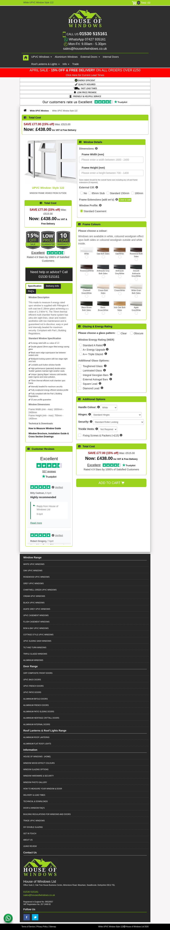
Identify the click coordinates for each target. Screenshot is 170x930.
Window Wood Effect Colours (39, 763)
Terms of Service (28, 927)
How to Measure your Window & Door (42, 789)
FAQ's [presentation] (31, 291)
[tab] (35, 286)
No (85, 193)
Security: (83, 421)
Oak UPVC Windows (32, 571)
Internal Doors (111, 56)
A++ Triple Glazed (93, 354)
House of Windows (33, 757)
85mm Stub (98, 193)
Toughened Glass (93, 366)
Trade (75, 64)
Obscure (138, 333)
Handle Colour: (87, 407)
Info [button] (66, 64)
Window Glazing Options (35, 769)
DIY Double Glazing (33, 827)
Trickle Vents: (86, 429)
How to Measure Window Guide (44, 428)
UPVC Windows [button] (41, 56)
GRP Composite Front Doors (38, 673)
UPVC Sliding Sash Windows (37, 641)
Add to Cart (111, 483)
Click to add (125, 200)
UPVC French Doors (33, 686)
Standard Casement (95, 211)
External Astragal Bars (95, 379)
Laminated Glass (93, 370)
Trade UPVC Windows (34, 821)
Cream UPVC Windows (34, 596)
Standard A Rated (93, 345)
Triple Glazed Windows (35, 654)
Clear (124, 333)
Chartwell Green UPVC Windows (40, 590)
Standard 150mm (119, 193)
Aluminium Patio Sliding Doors (38, 712)
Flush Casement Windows (36, 622)
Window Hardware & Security (38, 776)
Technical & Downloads (35, 801)
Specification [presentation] (35, 286)
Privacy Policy (42, 927)
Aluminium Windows (66, 56)
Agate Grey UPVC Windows (36, 609)
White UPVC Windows (39, 111)
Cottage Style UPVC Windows (38, 635)
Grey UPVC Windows (33, 583)
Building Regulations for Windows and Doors (47, 814)
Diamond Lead (91, 388)
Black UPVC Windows (34, 603)
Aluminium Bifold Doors (35, 699)
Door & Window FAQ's (34, 808)
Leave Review (30, 846)
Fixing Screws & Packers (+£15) (101, 435)
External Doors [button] (90, 56)
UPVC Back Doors (32, 680)
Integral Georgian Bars (96, 375)
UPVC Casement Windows (36, 615)
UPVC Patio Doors (32, 692)
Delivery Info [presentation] (52, 286)
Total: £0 (141, 2)
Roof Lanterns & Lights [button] (45, 64)
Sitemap (52, 927)
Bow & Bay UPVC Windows (36, 628)
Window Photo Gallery (35, 782)
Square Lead (90, 383)
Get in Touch (29, 834)
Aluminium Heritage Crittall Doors (41, 718)
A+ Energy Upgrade (94, 349)
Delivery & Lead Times (34, 795)
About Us (28, 840)
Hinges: (82, 414)
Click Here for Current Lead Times (85, 75)
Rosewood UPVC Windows (36, 577)
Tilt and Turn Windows (34, 648)
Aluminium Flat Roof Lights (37, 744)
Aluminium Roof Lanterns (36, 737)
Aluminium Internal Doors (36, 724)
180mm (139, 193)
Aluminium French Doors (36, 705)
